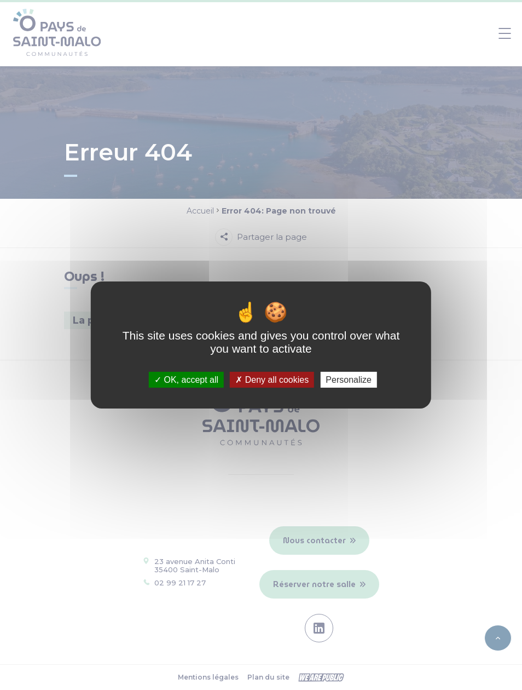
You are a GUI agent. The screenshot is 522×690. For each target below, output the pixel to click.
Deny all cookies (272, 379)
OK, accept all (186, 379)
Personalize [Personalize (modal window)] (349, 379)
